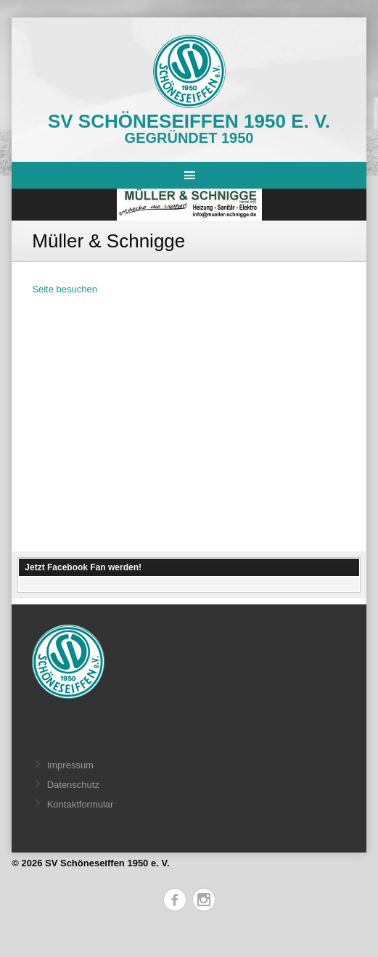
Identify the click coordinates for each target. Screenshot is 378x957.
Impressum (70, 765)
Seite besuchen (64, 289)
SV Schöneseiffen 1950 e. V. (189, 121)
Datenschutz (73, 784)
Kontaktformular (80, 804)
